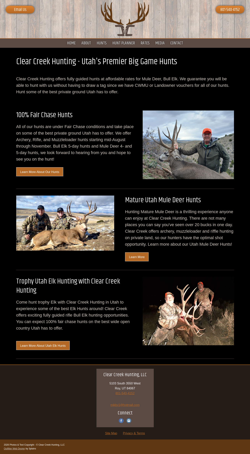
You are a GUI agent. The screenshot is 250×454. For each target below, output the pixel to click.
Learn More (137, 257)
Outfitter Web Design (14, 448)
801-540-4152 (230, 9)
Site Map (111, 433)
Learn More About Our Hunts (39, 172)
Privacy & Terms (134, 433)
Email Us (20, 9)
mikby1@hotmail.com (125, 405)
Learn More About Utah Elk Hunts (43, 345)
